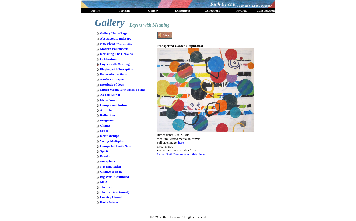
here (181, 142)
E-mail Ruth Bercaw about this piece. (181, 154)
